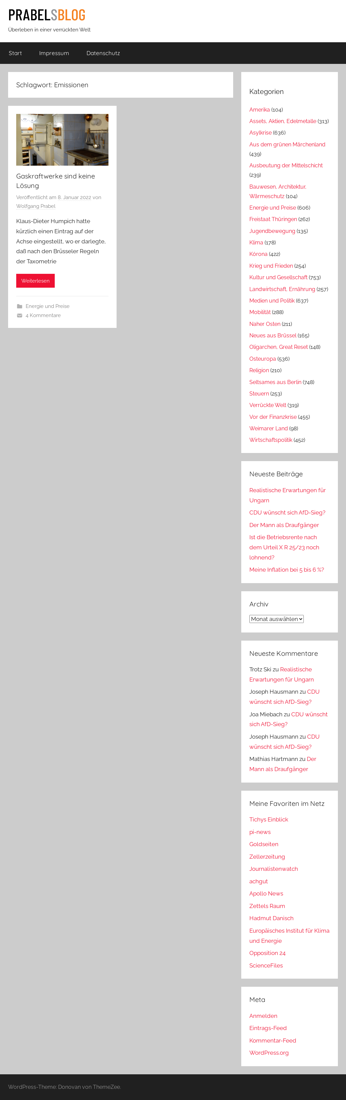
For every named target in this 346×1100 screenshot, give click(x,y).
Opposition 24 (267, 953)
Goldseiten (263, 844)
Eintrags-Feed (268, 1028)
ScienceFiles (266, 965)
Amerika (259, 109)
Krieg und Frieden (271, 266)
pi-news (260, 832)
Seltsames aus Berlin (275, 382)
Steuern (259, 393)
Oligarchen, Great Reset (278, 347)
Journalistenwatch (273, 868)
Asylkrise (260, 132)
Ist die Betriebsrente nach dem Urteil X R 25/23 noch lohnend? (284, 547)
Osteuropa (262, 359)
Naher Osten (264, 324)
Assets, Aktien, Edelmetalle (282, 121)
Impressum (54, 52)
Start (15, 52)
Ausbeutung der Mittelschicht (286, 165)
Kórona (258, 254)
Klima (256, 242)
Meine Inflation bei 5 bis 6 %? (286, 569)
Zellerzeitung (267, 856)
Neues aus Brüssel (272, 335)
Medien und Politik (272, 300)
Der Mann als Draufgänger (284, 525)
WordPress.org (269, 1052)
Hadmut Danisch (271, 918)
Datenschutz (103, 52)
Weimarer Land (268, 428)
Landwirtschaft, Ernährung (282, 289)
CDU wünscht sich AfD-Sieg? (287, 512)
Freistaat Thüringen (273, 219)
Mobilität (260, 312)
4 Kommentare (43, 315)
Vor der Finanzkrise (273, 417)
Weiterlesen (35, 281)
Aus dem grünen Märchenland (287, 144)
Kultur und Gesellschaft (278, 277)
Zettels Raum (267, 906)
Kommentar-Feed (272, 1040)
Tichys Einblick (268, 819)
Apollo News (266, 893)
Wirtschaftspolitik (270, 440)
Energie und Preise (48, 306)
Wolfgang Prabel (35, 206)
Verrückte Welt (267, 405)
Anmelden (263, 1015)
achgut (258, 881)
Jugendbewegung (272, 231)
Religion (259, 370)
